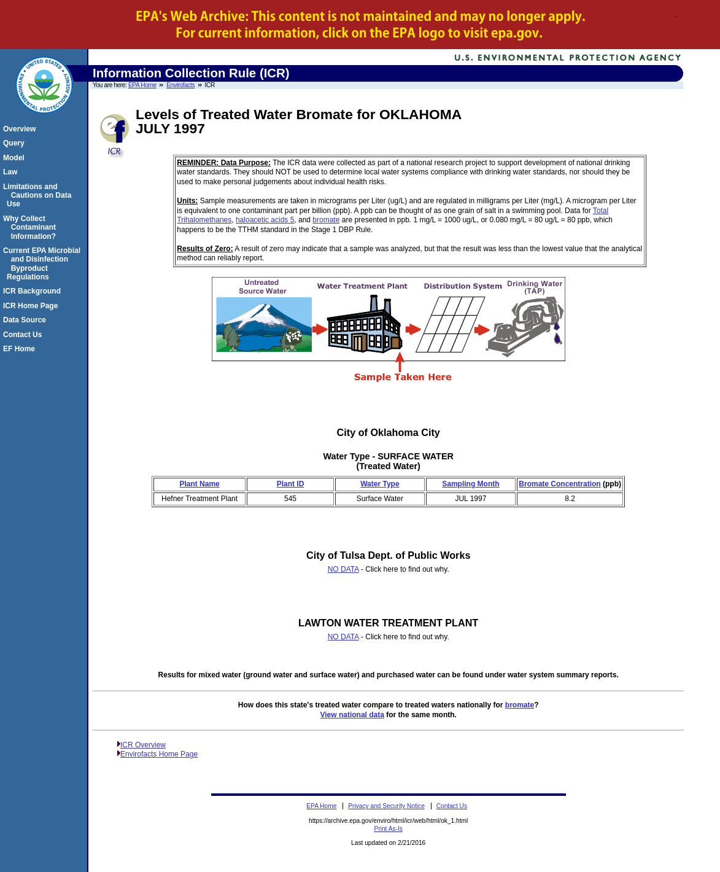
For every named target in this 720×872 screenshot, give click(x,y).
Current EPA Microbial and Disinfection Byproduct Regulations (43, 263)
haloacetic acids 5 (265, 220)
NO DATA (343, 569)
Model (16, 158)
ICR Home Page (32, 306)
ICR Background (34, 291)
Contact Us (24, 334)
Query (16, 143)
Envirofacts (180, 85)
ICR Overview (143, 745)
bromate (325, 220)
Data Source (26, 320)
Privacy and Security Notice (386, 806)
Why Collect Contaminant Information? (31, 227)
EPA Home (142, 85)
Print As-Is (388, 828)
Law (12, 172)
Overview (21, 129)
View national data (352, 714)
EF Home (21, 349)
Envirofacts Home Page (159, 754)
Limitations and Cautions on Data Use (39, 195)
